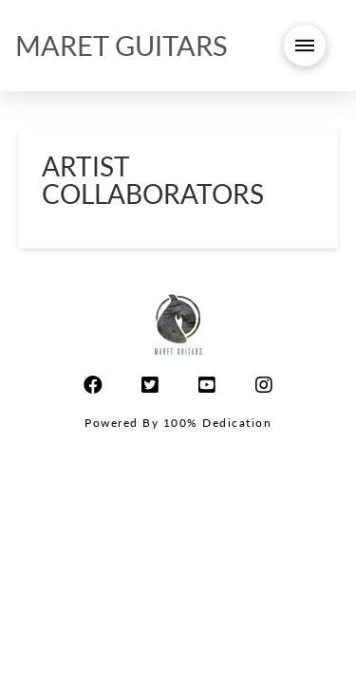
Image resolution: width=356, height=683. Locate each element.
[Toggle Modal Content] (305, 45)
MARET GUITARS (121, 45)
